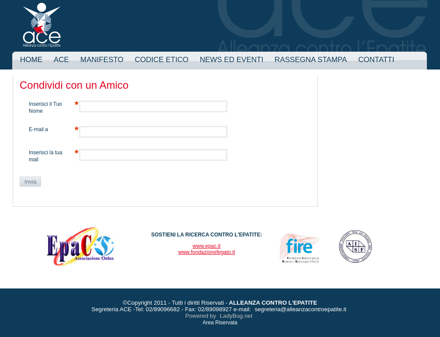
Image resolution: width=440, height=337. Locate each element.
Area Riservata (220, 323)
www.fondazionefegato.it (206, 252)
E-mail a (38, 129)
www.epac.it (206, 246)
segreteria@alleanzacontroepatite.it (301, 309)
